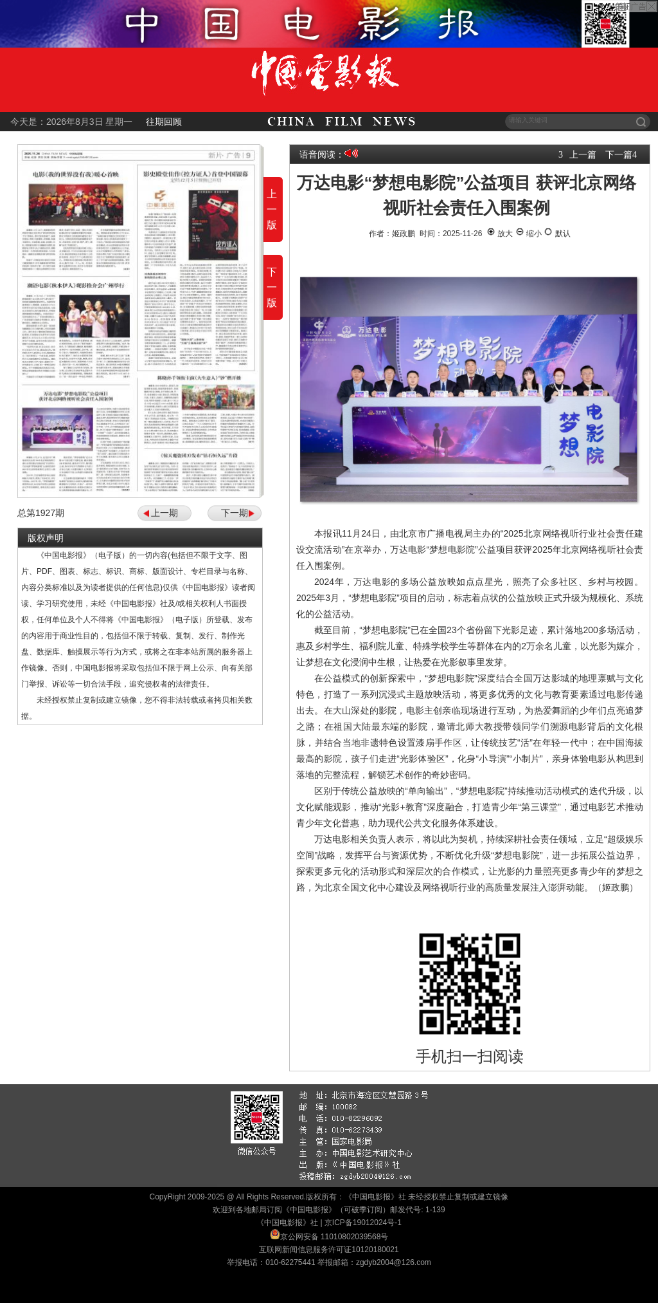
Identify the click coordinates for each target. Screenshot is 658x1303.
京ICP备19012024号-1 (363, 1222)
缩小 (528, 233)
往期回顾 (164, 121)
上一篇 (582, 154)
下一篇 (618, 154)
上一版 (272, 209)
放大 (499, 233)
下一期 (234, 513)
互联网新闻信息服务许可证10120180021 (328, 1249)
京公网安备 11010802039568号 (334, 1236)
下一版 (272, 287)
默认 (557, 233)
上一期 (164, 513)
